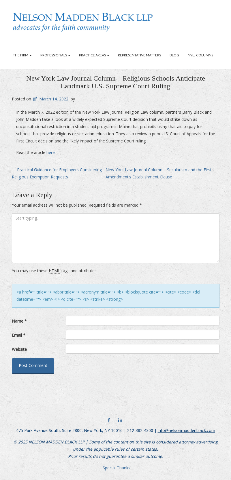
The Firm (22, 55)
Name (19, 321)
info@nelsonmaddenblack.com (186, 430)
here (50, 152)
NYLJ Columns (200, 55)
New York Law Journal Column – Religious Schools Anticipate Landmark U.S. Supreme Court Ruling (115, 82)
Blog (174, 55)
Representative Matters (139, 55)
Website (19, 349)
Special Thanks (116, 468)
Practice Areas (94, 55)
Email (18, 335)
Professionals (55, 55)
